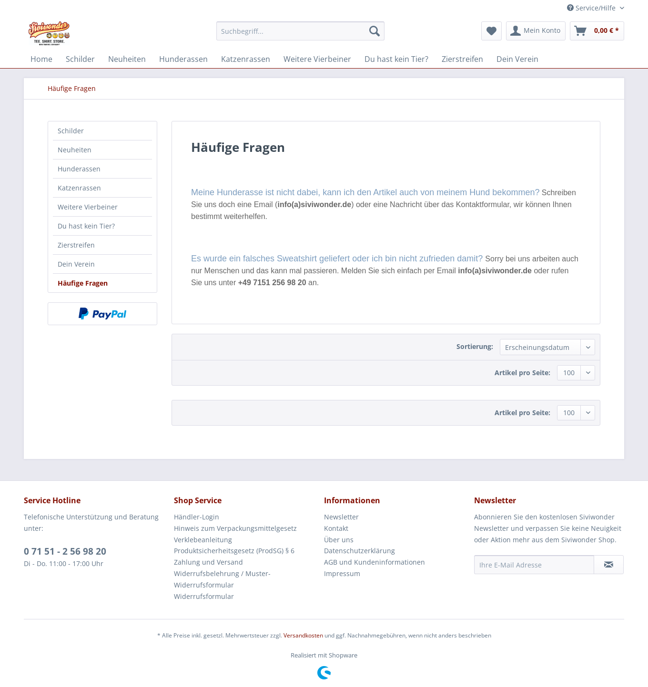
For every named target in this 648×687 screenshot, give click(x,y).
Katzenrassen (79, 187)
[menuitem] (300, 30)
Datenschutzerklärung (359, 550)
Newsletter (341, 516)
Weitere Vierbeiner (88, 206)
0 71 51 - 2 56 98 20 (65, 551)
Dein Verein (76, 264)
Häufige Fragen (83, 283)
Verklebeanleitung (203, 539)
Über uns (339, 539)
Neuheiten (74, 149)
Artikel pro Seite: (522, 372)
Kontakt (336, 528)
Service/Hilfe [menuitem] (592, 7)
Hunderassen (79, 168)
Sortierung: (474, 346)
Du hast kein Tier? (86, 225)
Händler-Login (196, 516)
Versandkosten (303, 635)
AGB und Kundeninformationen (374, 562)
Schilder (71, 130)
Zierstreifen (76, 244)
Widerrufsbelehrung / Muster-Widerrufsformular (222, 579)
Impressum (342, 573)
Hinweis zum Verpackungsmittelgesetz (235, 528)
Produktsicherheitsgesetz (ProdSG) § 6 (234, 550)
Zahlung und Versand (208, 562)
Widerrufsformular (204, 596)
